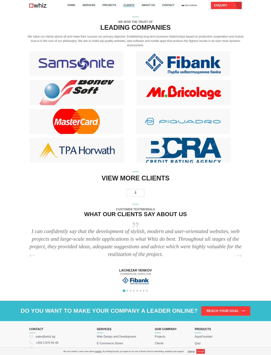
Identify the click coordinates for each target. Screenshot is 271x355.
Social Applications (109, 325)
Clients (129, 5)
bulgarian (189, 5)
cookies (98, 351)
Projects (109, 5)
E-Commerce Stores (110, 311)
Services (88, 5)
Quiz (198, 311)
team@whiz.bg (210, 334)
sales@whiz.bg (45, 305)
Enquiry (225, 5)
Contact (168, 5)
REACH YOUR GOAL (226, 279)
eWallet (199, 318)
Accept (200, 351)
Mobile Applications (109, 318)
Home (71, 5)
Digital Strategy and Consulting (117, 338)
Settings (191, 351)
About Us (148, 5)
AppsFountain (204, 305)
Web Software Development (115, 331)
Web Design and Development (116, 305)
